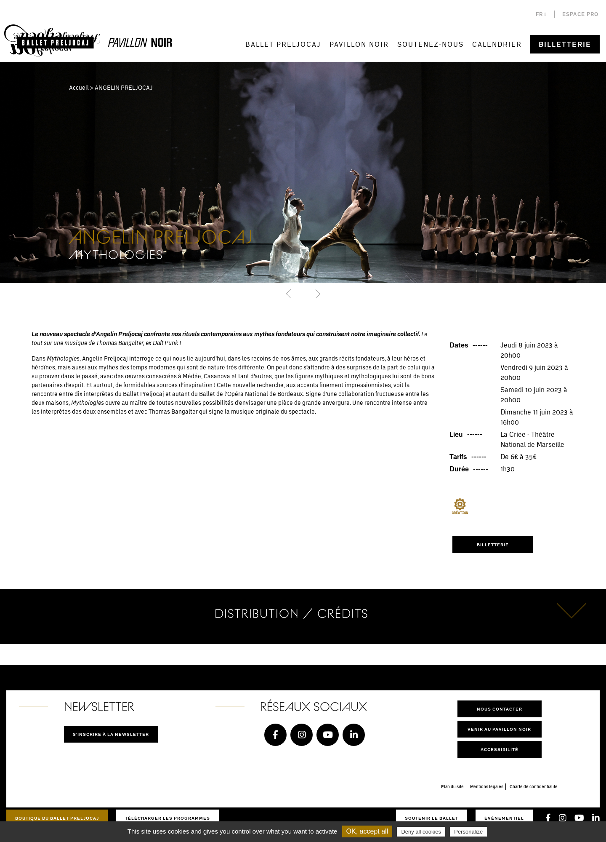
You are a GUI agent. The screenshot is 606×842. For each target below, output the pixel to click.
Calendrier (497, 44)
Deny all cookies (421, 832)
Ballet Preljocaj (283, 44)
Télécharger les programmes (167, 818)
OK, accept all (367, 831)
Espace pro (580, 14)
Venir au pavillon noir (499, 729)
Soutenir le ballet (431, 818)
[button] (289, 293)
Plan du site (452, 786)
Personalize (468, 832)
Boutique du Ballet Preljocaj (57, 818)
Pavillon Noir (359, 44)
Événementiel (504, 818)
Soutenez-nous (430, 44)
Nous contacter (499, 709)
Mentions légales (486, 786)
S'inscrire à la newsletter (111, 734)
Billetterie (565, 44)
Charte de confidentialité (534, 786)
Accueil (79, 87)
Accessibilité (499, 749)
